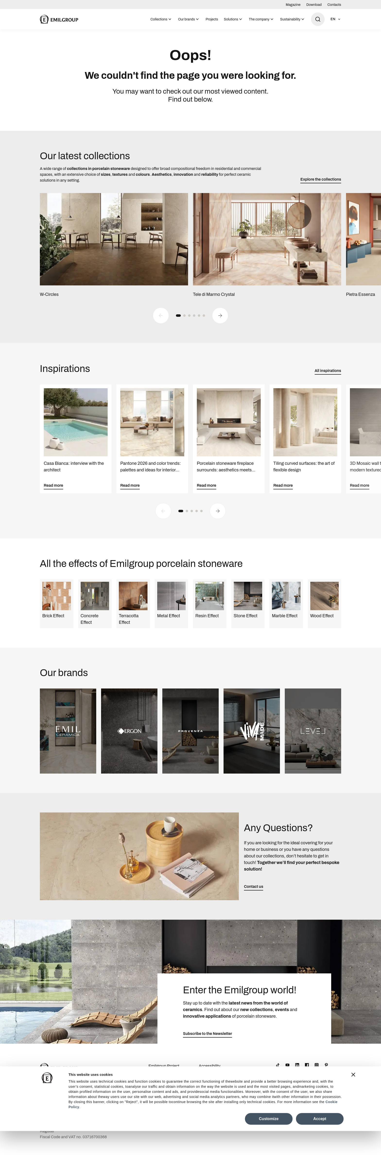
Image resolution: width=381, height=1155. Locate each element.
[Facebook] (307, 1070)
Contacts (334, 5)
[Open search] (318, 19)
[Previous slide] (161, 321)
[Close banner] (353, 1098)
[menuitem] (161, 19)
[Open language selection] (335, 19)
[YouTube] (287, 1070)
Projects (212, 19)
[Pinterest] (326, 1070)
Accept (319, 1143)
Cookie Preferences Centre (216, 1088)
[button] (178, 320)
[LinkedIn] (297, 1070)
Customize (269, 1143)
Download (314, 5)
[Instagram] (317, 1070)
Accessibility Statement (209, 1074)
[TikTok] (278, 1070)
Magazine (293, 5)
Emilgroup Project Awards (163, 1074)
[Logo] (59, 19)
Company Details (163, 1085)
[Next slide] (220, 321)
